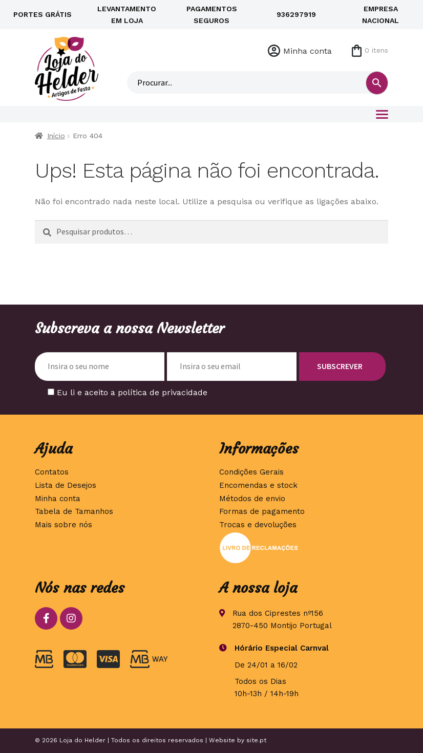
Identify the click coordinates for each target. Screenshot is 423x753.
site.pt (256, 740)
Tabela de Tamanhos (74, 511)
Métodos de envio (252, 498)
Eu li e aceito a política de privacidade (132, 392)
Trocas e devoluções (258, 524)
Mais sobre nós (63, 524)
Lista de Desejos (65, 485)
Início (56, 136)
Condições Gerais (251, 472)
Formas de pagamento (262, 511)
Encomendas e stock (258, 485)
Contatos (52, 472)
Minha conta (307, 51)
